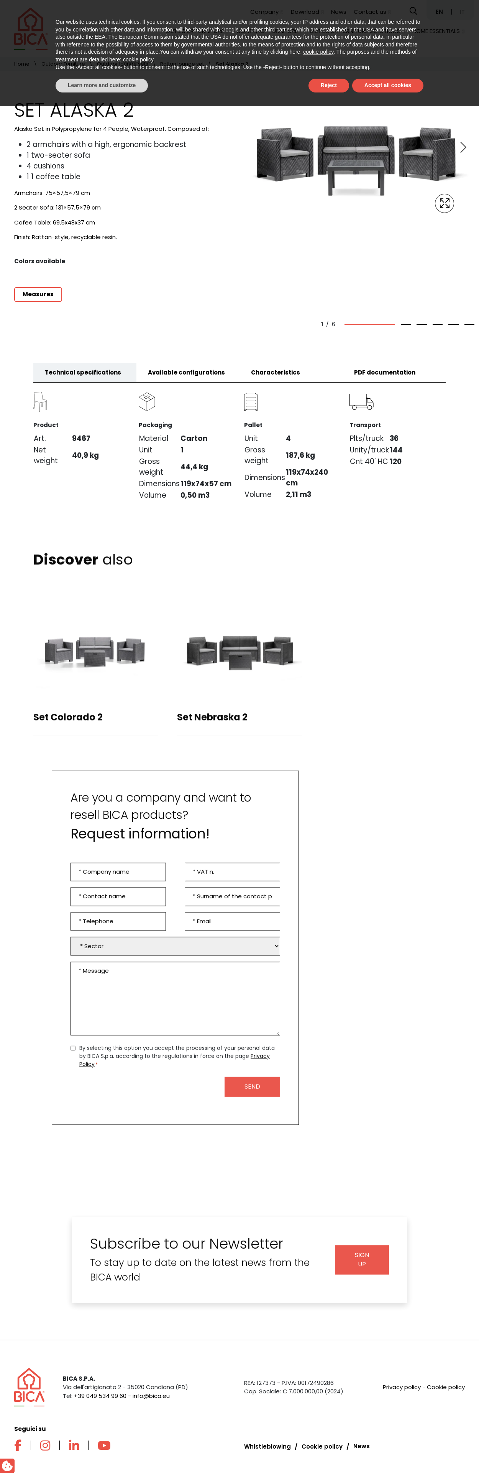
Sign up (362, 1266)
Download (305, 12)
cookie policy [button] (318, 1423)
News (338, 12)
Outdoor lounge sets (122, 64)
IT (462, 12)
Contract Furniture (267, 31)
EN (440, 12)
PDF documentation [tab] (384, 379)
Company (264, 12)
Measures (38, 294)
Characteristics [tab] (275, 379)
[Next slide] (462, 148)
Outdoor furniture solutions (355, 31)
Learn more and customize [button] (102, 1456)
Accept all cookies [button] (387, 1456)
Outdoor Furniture (195, 31)
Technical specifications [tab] (83, 379)
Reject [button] (329, 1456)
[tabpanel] (239, 448)
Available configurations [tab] (186, 379)
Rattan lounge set (182, 64)
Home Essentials (436, 31)
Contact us (370, 12)
